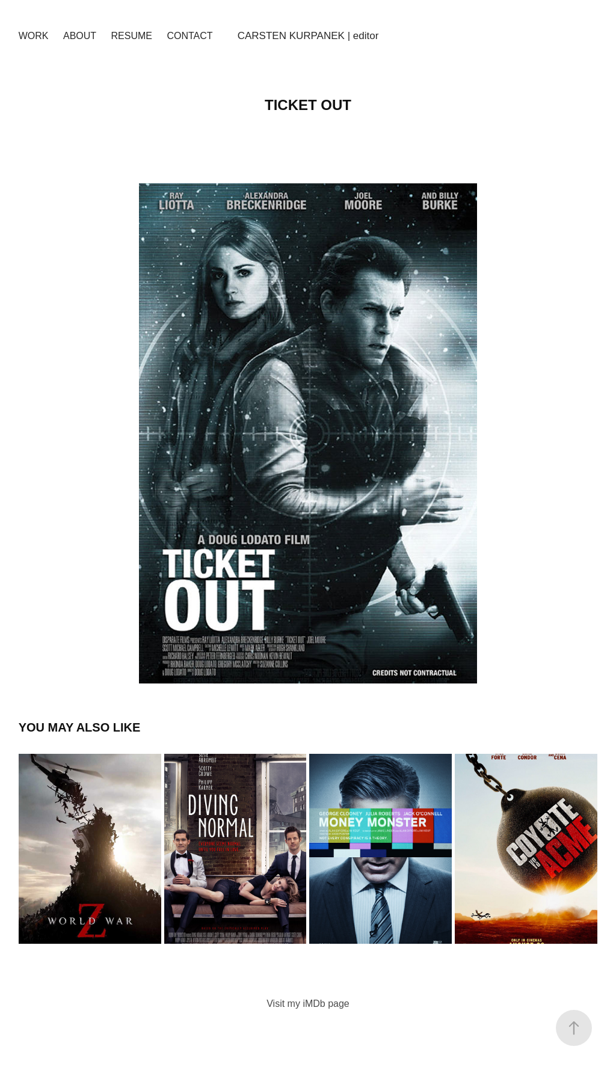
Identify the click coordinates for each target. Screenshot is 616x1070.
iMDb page (326, 1003)
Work (34, 36)
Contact (189, 36)
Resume (131, 36)
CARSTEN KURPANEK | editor (308, 35)
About (79, 36)
